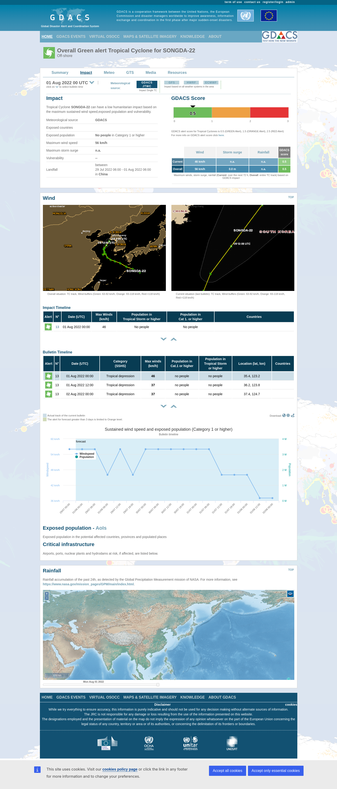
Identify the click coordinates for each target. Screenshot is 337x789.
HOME (47, 37)
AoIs (101, 528)
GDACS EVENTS (71, 37)
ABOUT (215, 37)
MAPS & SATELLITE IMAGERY (150, 37)
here (221, 135)
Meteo (109, 73)
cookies (291, 704)
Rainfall (263, 152)
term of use (233, 2)
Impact (86, 73)
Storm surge (232, 152)
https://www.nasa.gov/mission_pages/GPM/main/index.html (88, 584)
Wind (200, 152)
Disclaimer (162, 704)
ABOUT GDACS (222, 697)
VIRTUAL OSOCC (104, 37)
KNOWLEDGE (192, 37)
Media (151, 73)
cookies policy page (119, 769)
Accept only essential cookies (276, 771)
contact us (252, 2)
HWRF (191, 82)
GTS (130, 73)
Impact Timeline (57, 308)
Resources (177, 73)
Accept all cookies (227, 771)
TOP (291, 197)
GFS (172, 82)
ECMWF (211, 82)
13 (57, 327)
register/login (273, 2)
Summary (60, 73)
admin (290, 2)
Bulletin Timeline (57, 352)
